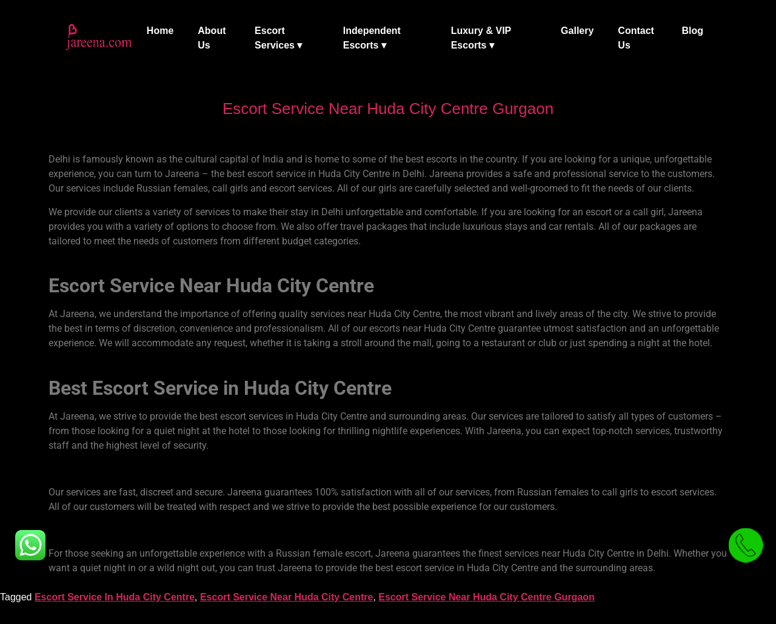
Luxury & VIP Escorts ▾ (481, 37)
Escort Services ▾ (278, 37)
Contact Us (636, 37)
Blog (692, 30)
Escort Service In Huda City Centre (115, 597)
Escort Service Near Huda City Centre (286, 597)
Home (160, 30)
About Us (212, 37)
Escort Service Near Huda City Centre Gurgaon (486, 597)
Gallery (577, 30)
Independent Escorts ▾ (372, 37)
